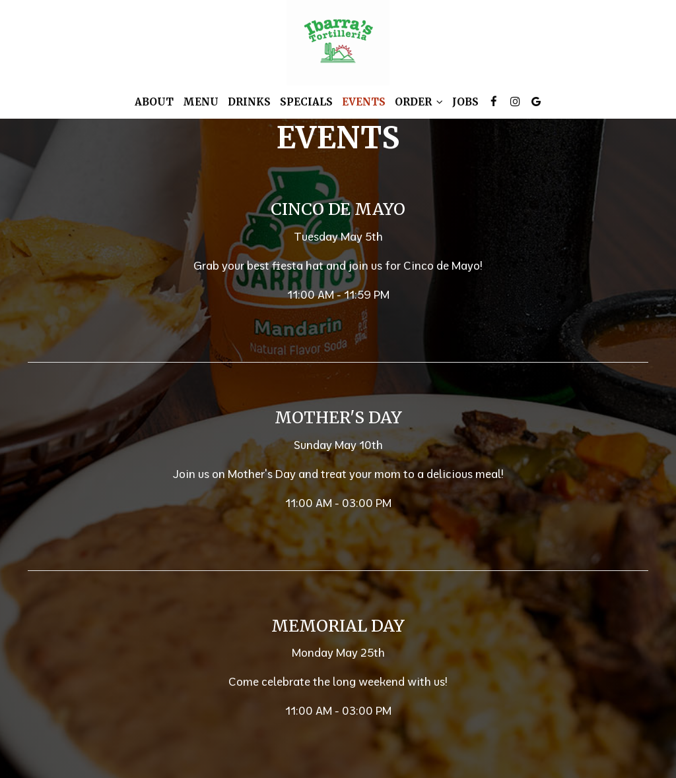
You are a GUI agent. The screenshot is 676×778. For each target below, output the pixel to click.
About (154, 102)
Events (364, 102)
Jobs (465, 102)
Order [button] (419, 102)
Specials (306, 102)
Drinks (249, 102)
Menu (201, 102)
